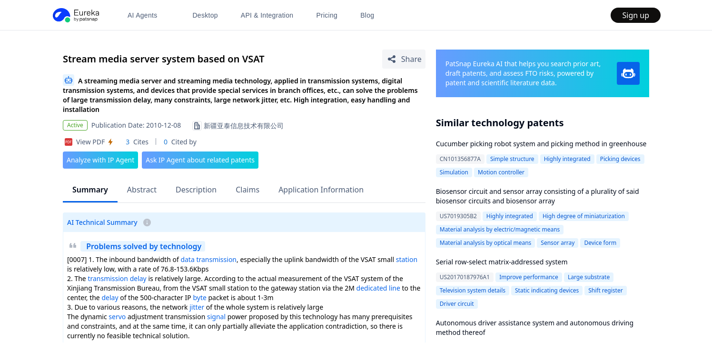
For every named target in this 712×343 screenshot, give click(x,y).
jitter (196, 307)
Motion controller (501, 172)
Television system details (472, 290)
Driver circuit (457, 304)
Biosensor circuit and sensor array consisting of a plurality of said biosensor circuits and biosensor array (537, 196)
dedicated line (378, 288)
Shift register (605, 290)
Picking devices (620, 159)
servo (117, 316)
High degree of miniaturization (584, 216)
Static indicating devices (547, 290)
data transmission (208, 259)
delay (109, 297)
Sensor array (557, 243)
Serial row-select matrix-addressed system (502, 261)
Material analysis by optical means (486, 243)
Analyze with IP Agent (100, 159)
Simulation (454, 172)
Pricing (326, 15)
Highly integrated (567, 159)
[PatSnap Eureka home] (75, 15)
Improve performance (528, 277)
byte (199, 297)
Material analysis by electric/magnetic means (500, 229)
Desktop (205, 15)
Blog (367, 15)
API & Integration (267, 15)
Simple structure (512, 159)
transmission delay (117, 278)
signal (216, 316)
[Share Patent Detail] (403, 59)
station (406, 259)
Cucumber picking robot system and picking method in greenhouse (541, 143)
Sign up (635, 15)
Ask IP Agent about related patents (200, 159)
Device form (600, 243)
